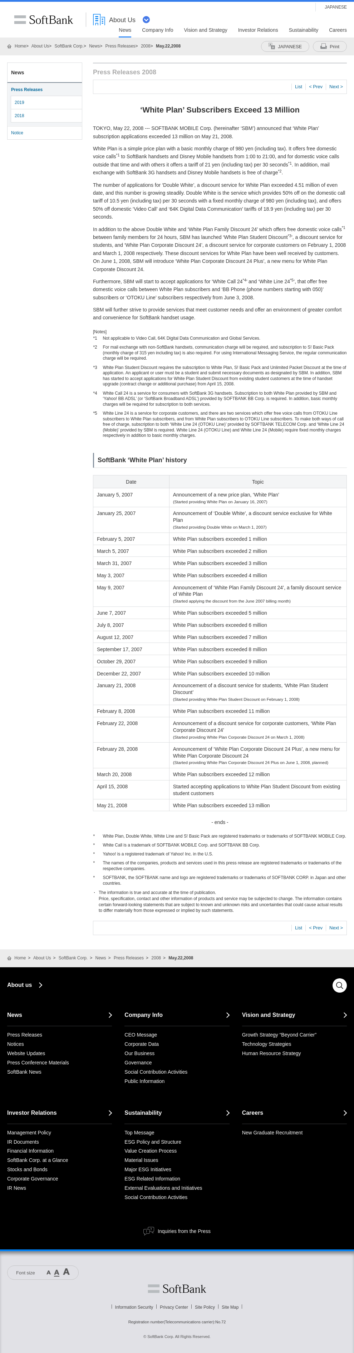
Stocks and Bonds (27, 1169)
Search (340, 985)
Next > (336, 86)
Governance (138, 1062)
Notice (17, 132)
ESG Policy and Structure (152, 1142)
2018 (19, 115)
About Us (40, 46)
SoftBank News (24, 1072)
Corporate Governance (32, 1179)
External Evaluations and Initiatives (163, 1188)
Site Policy (205, 1307)
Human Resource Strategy (271, 1053)
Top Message (139, 1132)
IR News (16, 1188)
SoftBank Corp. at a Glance (37, 1160)
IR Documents (23, 1142)
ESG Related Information (152, 1179)
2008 (146, 46)
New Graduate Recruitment (272, 1132)
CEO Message (140, 1035)
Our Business (139, 1053)
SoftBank (43, 19)
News (94, 46)
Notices (15, 1044)
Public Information (144, 1081)
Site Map (230, 1307)
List (298, 86)
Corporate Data (141, 1044)
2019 (19, 102)
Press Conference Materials (38, 1062)
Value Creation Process (150, 1151)
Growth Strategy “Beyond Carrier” (279, 1035)
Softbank (177, 1289)
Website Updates (26, 1053)
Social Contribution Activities (155, 1072)
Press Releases (120, 46)
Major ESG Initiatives (147, 1169)
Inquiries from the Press (184, 1231)
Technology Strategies (266, 1044)
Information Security (134, 1307)
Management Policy (29, 1132)
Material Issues (141, 1160)
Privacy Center (174, 1307)
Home (20, 46)
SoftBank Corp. (68, 46)
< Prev (316, 86)
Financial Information (30, 1151)
